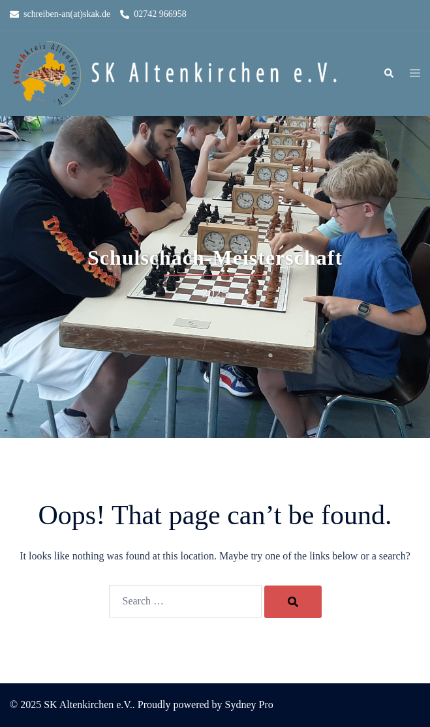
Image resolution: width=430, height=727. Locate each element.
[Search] (293, 602)
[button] (388, 73)
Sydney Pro (249, 704)
